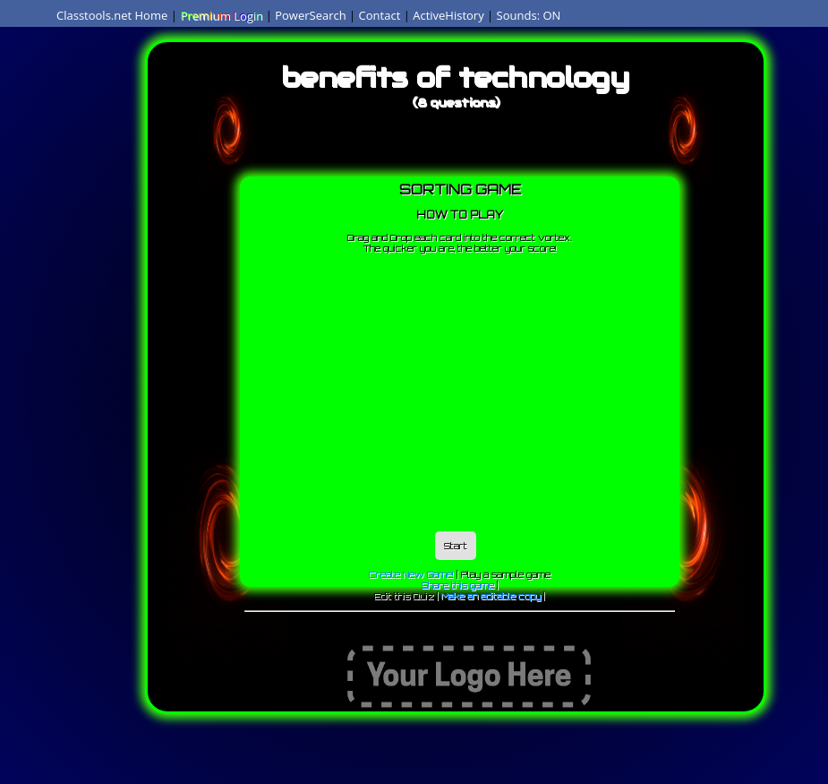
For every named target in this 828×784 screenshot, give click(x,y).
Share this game (458, 585)
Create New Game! (411, 574)
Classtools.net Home (111, 15)
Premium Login (221, 15)
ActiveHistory (448, 15)
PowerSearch (310, 15)
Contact (380, 15)
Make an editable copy (491, 595)
